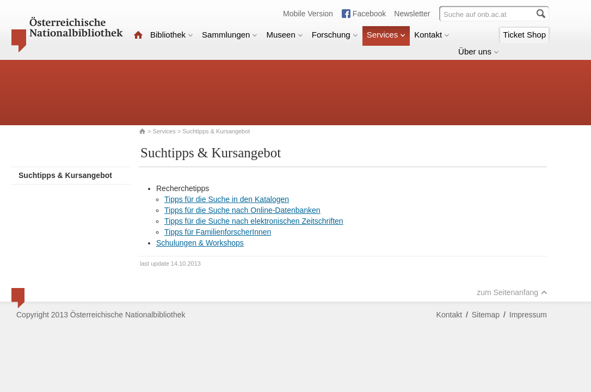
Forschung (335, 34)
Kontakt (432, 34)
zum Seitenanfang (512, 292)
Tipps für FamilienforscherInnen (217, 232)
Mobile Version (308, 13)
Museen (284, 34)
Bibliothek (171, 34)
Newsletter (412, 13)
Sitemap (486, 314)
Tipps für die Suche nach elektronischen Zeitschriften (253, 221)
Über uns (478, 51)
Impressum (528, 314)
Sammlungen (229, 34)
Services (386, 34)
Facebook (369, 13)
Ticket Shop (524, 34)
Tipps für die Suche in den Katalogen (226, 199)
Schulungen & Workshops (200, 242)
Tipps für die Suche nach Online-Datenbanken (242, 210)
